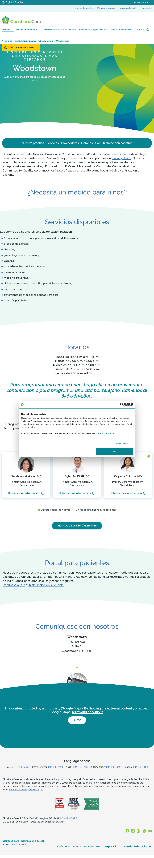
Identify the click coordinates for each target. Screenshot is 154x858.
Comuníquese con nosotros (113, 143)
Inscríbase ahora (14, 585)
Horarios (87, 143)
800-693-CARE (68, 823)
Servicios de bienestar (28, 30)
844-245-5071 (140, 772)
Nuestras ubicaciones (79, 30)
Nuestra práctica (33, 143)
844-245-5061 (21, 772)
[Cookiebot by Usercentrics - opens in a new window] (122, 404)
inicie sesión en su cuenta (46, 585)
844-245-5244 (113, 772)
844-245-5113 (80, 772)
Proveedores (70, 143)
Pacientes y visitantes (55, 30)
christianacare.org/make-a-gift (26, 794)
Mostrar (32, 47)
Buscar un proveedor (121, 30)
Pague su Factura (100, 30)
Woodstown (77, 637)
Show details (122, 443)
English (9, 2)
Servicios (53, 143)
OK (114, 451)
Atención (8, 30)
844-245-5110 (55, 772)
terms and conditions (87, 717)
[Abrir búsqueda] (143, 29)
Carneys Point (121, 158)
